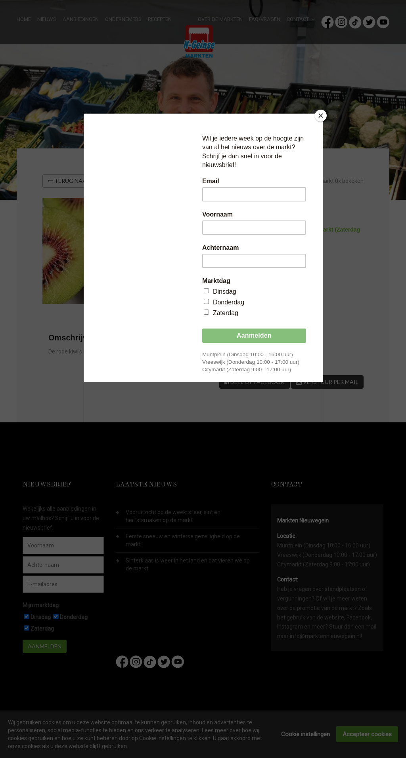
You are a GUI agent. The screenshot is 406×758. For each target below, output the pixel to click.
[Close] (321, 116)
